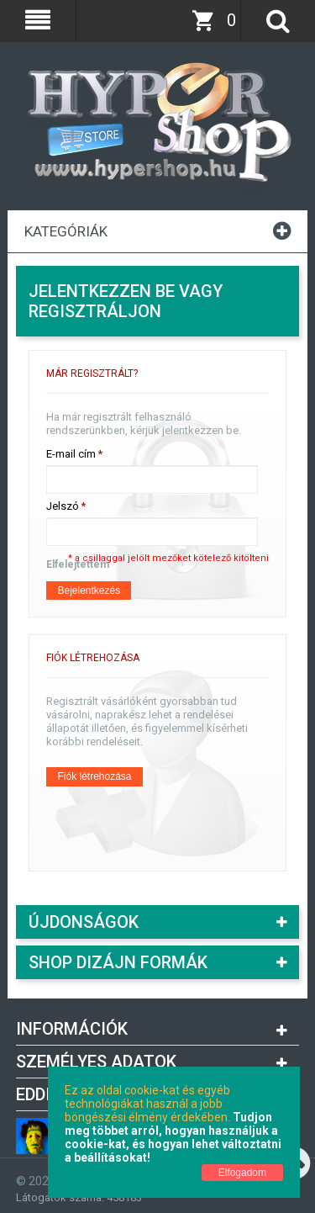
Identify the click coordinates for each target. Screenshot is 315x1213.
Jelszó (62, 506)
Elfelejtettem (77, 564)
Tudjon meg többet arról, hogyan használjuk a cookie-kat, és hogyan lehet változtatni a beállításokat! (173, 1137)
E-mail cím (71, 454)
